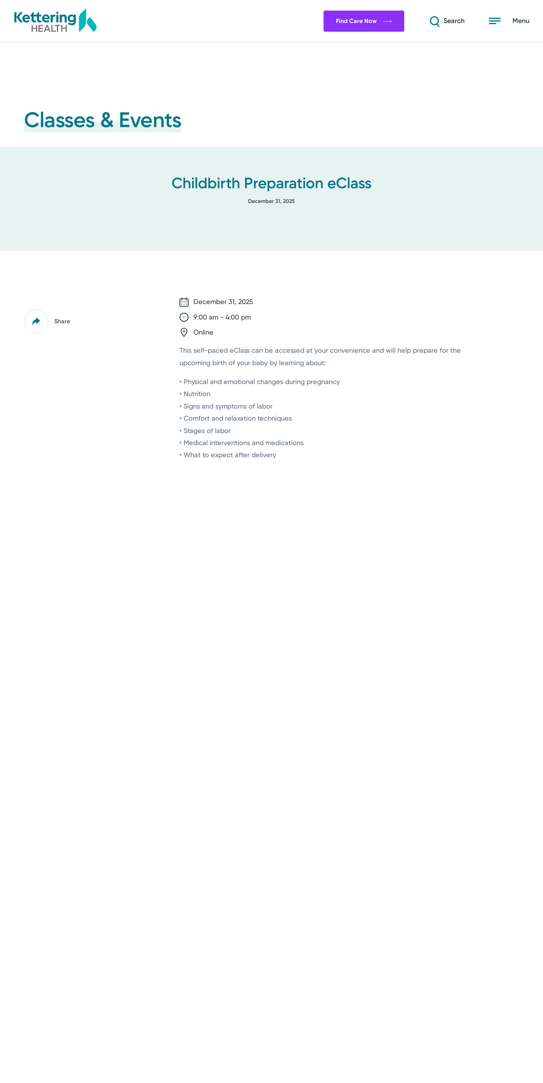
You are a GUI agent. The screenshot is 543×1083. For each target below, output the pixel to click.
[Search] (446, 21)
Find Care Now (364, 21)
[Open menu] (509, 21)
